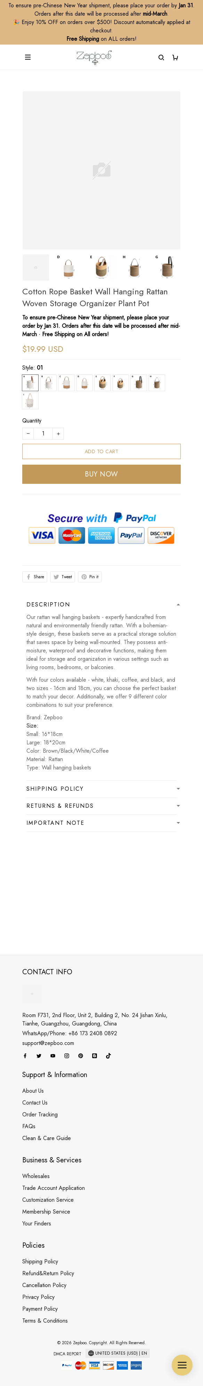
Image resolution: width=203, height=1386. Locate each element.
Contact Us (35, 1103)
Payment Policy (40, 1309)
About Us (33, 1091)
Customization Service (48, 1200)
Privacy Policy (38, 1297)
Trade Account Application (53, 1188)
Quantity (31, 421)
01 (40, 368)
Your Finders (36, 1223)
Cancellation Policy (44, 1285)
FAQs (28, 1126)
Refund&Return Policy (48, 1273)
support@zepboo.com (48, 1043)
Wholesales (36, 1176)
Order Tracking (40, 1114)
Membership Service (46, 1212)
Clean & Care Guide (46, 1138)
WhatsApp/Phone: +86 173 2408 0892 (69, 1033)
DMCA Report (67, 1354)
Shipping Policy (40, 1261)
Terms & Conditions (45, 1321)
